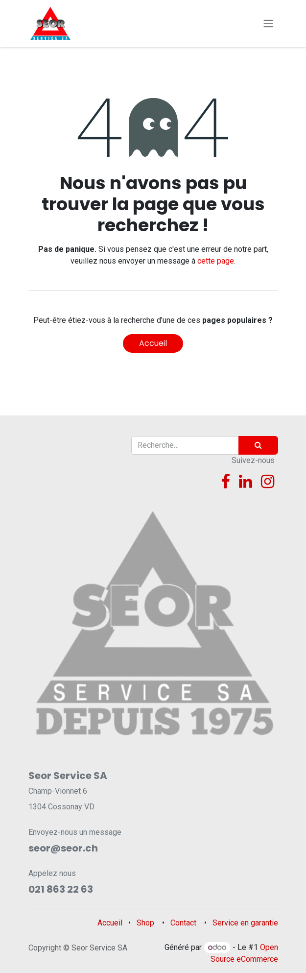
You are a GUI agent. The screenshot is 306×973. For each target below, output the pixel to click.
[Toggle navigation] (268, 24)
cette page (215, 261)
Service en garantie (245, 922)
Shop (145, 922)
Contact (183, 922)
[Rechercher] (258, 445)
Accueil (153, 343)
